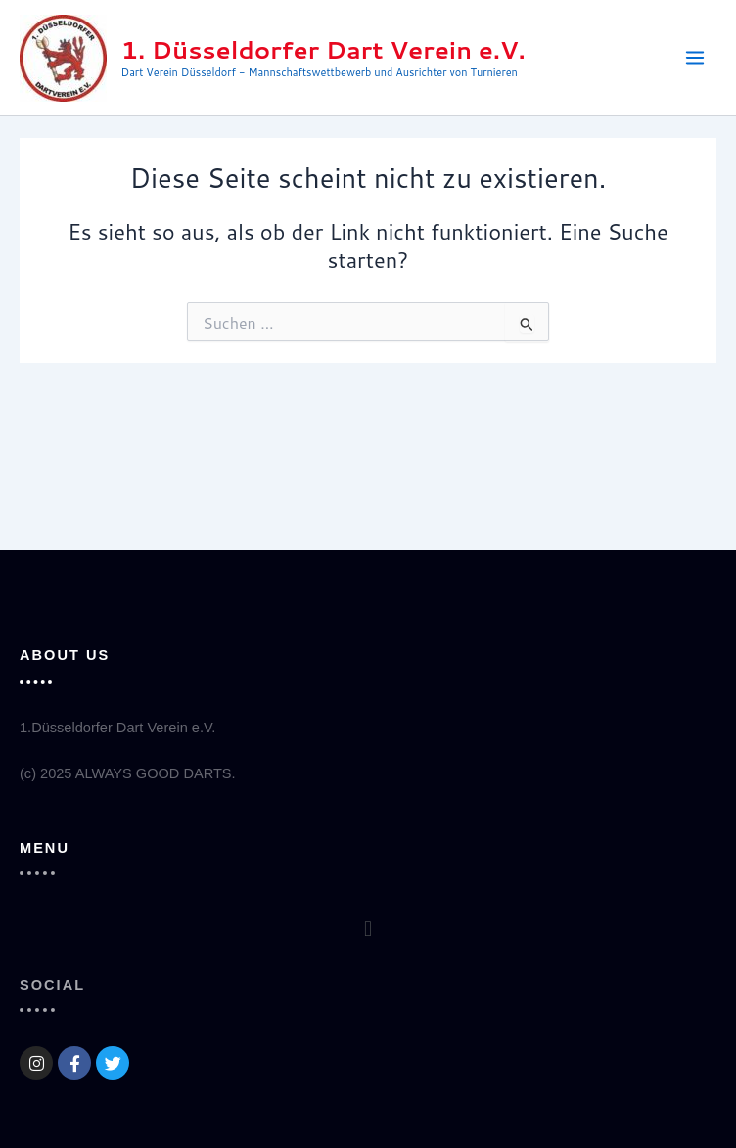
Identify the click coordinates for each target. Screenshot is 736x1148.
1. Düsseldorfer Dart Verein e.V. (323, 49)
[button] (367, 928)
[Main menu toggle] (694, 57)
